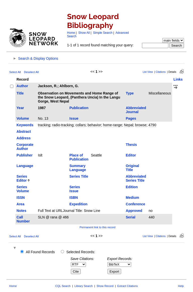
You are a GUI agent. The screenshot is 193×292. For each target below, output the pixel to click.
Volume (23, 118)
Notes (21, 211)
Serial (130, 217)
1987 (42, 108)
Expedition (78, 204)
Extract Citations (127, 285)
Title (20, 93)
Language (25, 166)
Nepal (128, 125)
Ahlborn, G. (69, 86)
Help (181, 285)
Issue (73, 118)
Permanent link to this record (97, 227)
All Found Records (40, 252)
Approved (134, 211)
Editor (131, 155)
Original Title (132, 168)
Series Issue (74, 189)
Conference (135, 204)
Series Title (78, 176)
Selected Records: (80, 252)
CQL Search (63, 285)
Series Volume (23, 189)
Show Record (104, 285)
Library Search (83, 285)
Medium (132, 198)
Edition (132, 187)
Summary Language (77, 168)
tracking (44, 125)
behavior (94, 125)
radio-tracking (63, 125)
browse (141, 125)
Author (22, 86)
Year (20, 108)
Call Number (23, 219)
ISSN (21, 198)
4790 (152, 125)
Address (24, 138)
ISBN (73, 198)
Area (20, 204)
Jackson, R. (48, 86)
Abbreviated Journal (136, 110)
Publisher (25, 155)
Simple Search (102, 33)
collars (80, 125)
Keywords (25, 125)
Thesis (131, 145)
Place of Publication (78, 157)
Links (178, 79)
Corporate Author (25, 147)
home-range (112, 125)
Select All (15, 72)
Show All (84, 33)
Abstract (24, 131)
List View (148, 72)
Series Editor (22, 178)
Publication (78, 108)
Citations (161, 72)
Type (130, 93)
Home (71, 33)
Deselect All (31, 72)
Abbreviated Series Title (136, 178)
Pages (131, 118)
